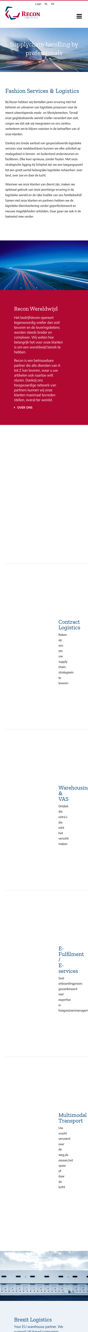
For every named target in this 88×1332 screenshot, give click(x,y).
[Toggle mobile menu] (80, 16)
